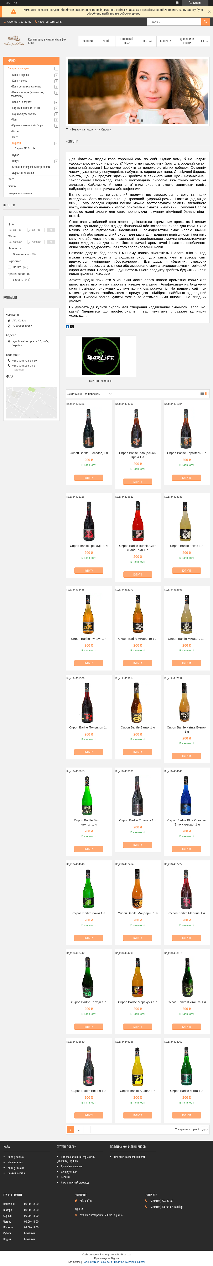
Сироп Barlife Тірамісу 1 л (137, 820)
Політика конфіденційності (129, 1157)
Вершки (65, 1177)
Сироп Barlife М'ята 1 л (186, 1091)
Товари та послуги (84, 129)
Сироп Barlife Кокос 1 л (186, 545)
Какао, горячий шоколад (75, 1182)
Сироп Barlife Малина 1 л (186, 913)
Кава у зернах (16, 1157)
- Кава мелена (19, 80)
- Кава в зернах (20, 75)
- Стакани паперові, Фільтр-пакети (31, 167)
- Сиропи (16, 143)
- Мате (14, 137)
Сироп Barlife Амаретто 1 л (137, 638)
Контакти (165, 41)
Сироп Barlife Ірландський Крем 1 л (137, 455)
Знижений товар (126, 41)
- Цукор (15, 155)
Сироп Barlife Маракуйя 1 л (137, 1002)
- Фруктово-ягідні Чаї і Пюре (27, 125)
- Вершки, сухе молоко (23, 114)
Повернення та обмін (20, 193)
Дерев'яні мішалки (72, 1166)
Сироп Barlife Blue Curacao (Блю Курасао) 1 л (186, 822)
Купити (88, 478)
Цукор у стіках (69, 1172)
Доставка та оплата (187, 41)
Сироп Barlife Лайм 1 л (88, 913)
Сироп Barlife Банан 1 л (138, 727)
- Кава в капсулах (21, 102)
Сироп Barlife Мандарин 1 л (138, 913)
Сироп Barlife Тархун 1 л (88, 1002)
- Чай (14, 119)
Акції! (106, 41)
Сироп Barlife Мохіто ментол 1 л (89, 822)
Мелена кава (15, 1162)
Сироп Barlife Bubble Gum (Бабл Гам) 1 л (137, 548)
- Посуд (15, 161)
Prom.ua (126, 1254)
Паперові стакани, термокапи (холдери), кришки (76, 1159)
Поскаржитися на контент (97, 1262)
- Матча (15, 131)
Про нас (147, 41)
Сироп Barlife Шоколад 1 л (89, 453)
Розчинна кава (16, 1173)
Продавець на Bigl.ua (106, 1258)
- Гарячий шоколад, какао (25, 108)
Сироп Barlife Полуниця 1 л (88, 727)
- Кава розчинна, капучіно (26, 86)
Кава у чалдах (16, 1168)
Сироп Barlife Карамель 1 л (186, 453)
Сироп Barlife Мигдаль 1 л (187, 638)
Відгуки (12, 186)
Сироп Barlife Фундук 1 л (88, 638)
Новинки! (87, 41)
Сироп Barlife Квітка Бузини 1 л (186, 729)
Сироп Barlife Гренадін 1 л (89, 545)
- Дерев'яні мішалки (22, 173)
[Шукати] (205, 22)
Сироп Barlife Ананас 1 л (137, 1091)
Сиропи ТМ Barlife (101, 381)
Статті (11, 179)
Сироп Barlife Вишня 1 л (88, 1091)
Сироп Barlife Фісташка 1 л (186, 1002)
